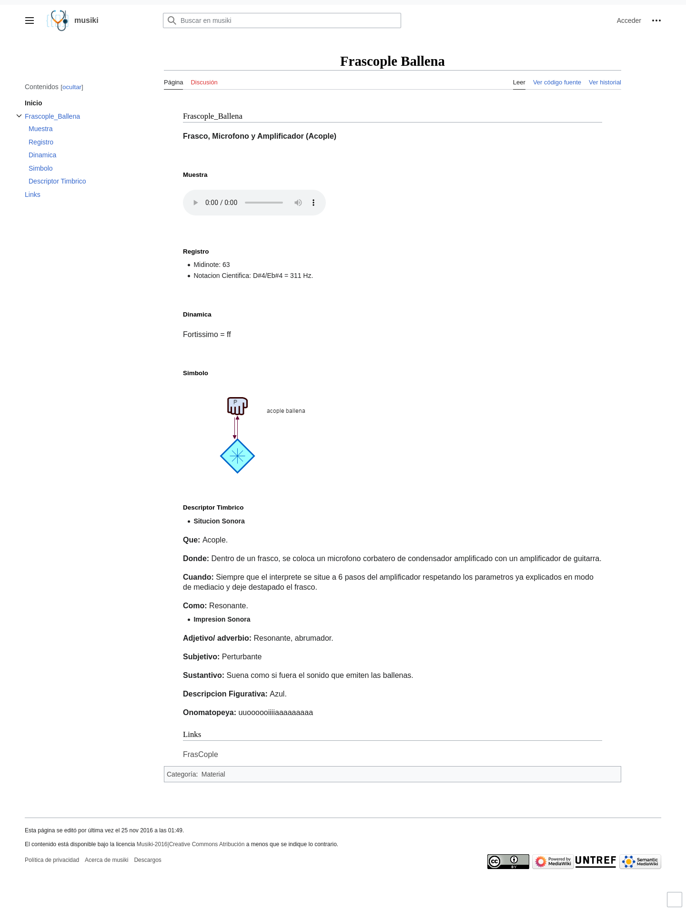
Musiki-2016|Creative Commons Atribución (191, 844)
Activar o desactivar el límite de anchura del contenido (676, 903)
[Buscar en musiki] (282, 20)
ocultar (71, 87)
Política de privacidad (52, 860)
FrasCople (200, 754)
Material (213, 774)
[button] (29, 20)
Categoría (181, 774)
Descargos (147, 860)
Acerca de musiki (106, 860)
